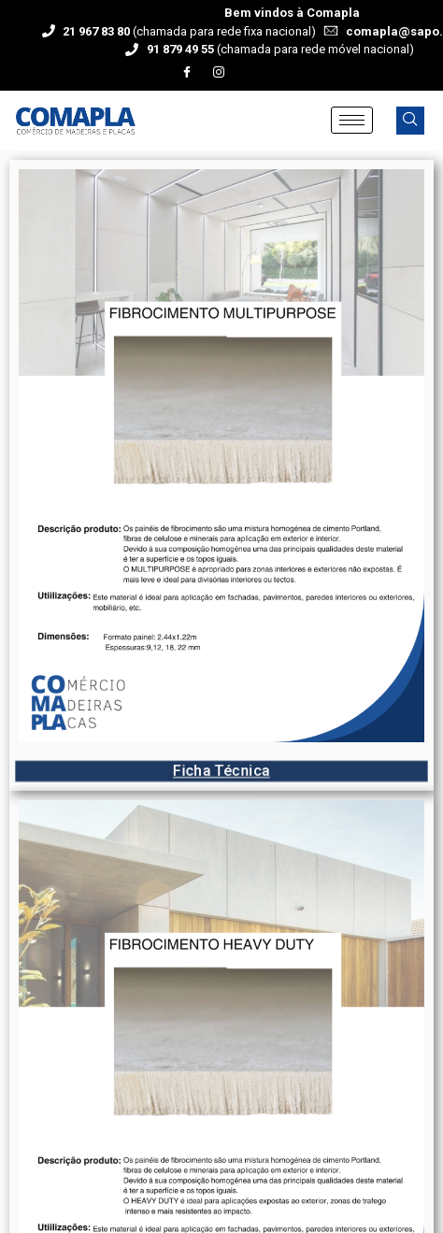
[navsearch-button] (410, 121)
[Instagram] (219, 73)
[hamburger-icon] (352, 120)
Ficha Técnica (221, 771)
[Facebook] (187, 73)
